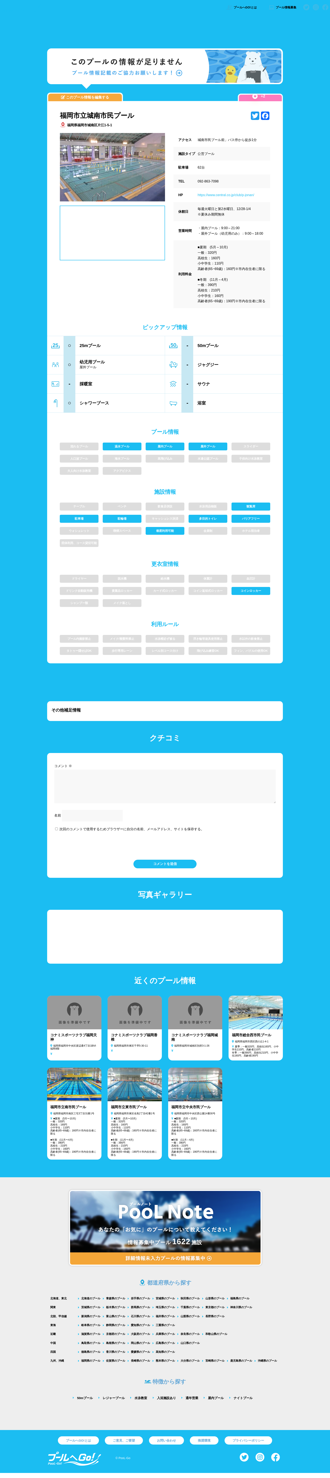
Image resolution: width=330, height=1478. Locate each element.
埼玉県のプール (165, 1312)
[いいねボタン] (255, 96)
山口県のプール (190, 1348)
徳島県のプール (90, 1356)
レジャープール (114, 1403)
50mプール (85, 1403)
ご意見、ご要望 (124, 1445)
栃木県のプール (115, 1312)
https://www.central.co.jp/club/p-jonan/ (226, 195)
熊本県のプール (165, 1365)
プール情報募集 (282, 7)
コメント (63, 766)
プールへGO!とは (241, 7)
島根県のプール (115, 1348)
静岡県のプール (115, 1330)
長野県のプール (215, 1321)
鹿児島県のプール (241, 1365)
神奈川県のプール (241, 1312)
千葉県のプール (190, 1312)
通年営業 (192, 1403)
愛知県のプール (140, 1330)
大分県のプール (190, 1365)
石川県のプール (140, 1321)
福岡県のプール (90, 1365)
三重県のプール (165, 1330)
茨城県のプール (90, 1312)
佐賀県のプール (115, 1365)
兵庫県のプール (165, 1339)
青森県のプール (115, 1303)
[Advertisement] (165, 30)
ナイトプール (243, 1403)
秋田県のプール (190, 1303)
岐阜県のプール (90, 1330)
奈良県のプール (190, 1339)
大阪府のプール (140, 1339)
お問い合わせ (166, 1445)
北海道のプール (90, 1303)
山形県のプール (215, 1303)
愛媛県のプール (140, 1356)
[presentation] (165, 850)
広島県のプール (165, 1348)
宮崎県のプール (215, 1365)
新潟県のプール (90, 1321)
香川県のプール (115, 1356)
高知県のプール (165, 1356)
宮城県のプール (165, 1303)
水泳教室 (140, 1403)
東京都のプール (215, 1312)
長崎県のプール (140, 1365)
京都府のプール (115, 1339)
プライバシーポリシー (248, 1445)
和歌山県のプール (216, 1339)
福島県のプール (239, 1303)
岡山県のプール (140, 1348)
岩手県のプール (140, 1303)
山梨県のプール (190, 1321)
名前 (57, 820)
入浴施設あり (166, 1403)
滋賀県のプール (90, 1339)
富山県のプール (115, 1321)
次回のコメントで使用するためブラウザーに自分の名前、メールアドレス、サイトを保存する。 (131, 834)
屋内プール (216, 1403)
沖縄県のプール (267, 1365)
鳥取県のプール (90, 1348)
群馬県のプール (140, 1312)
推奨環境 (204, 1445)
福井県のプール (165, 1321)
